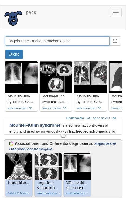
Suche (14, 54)
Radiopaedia (75, 117)
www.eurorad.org (17, 108)
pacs (31, 12)
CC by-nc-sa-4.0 (37, 108)
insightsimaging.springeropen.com (55, 193)
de (114, 117)
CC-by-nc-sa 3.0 (98, 117)
